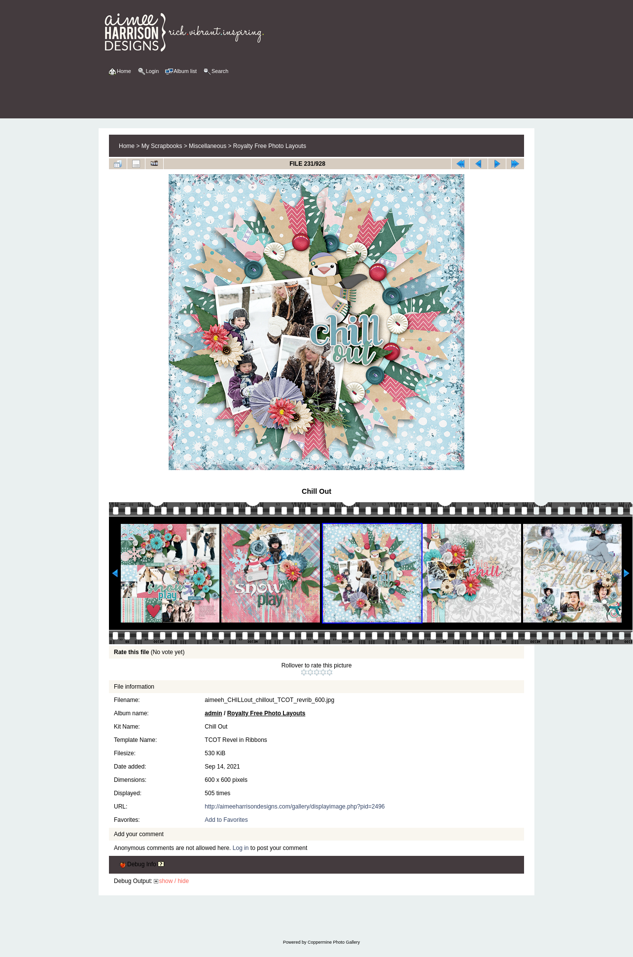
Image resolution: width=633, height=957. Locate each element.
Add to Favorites (226, 819)
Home (127, 146)
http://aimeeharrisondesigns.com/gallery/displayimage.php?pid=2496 (295, 806)
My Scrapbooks (161, 146)
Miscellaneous (207, 146)
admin (213, 713)
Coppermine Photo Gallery (334, 942)
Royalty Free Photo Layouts (269, 146)
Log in (241, 848)
